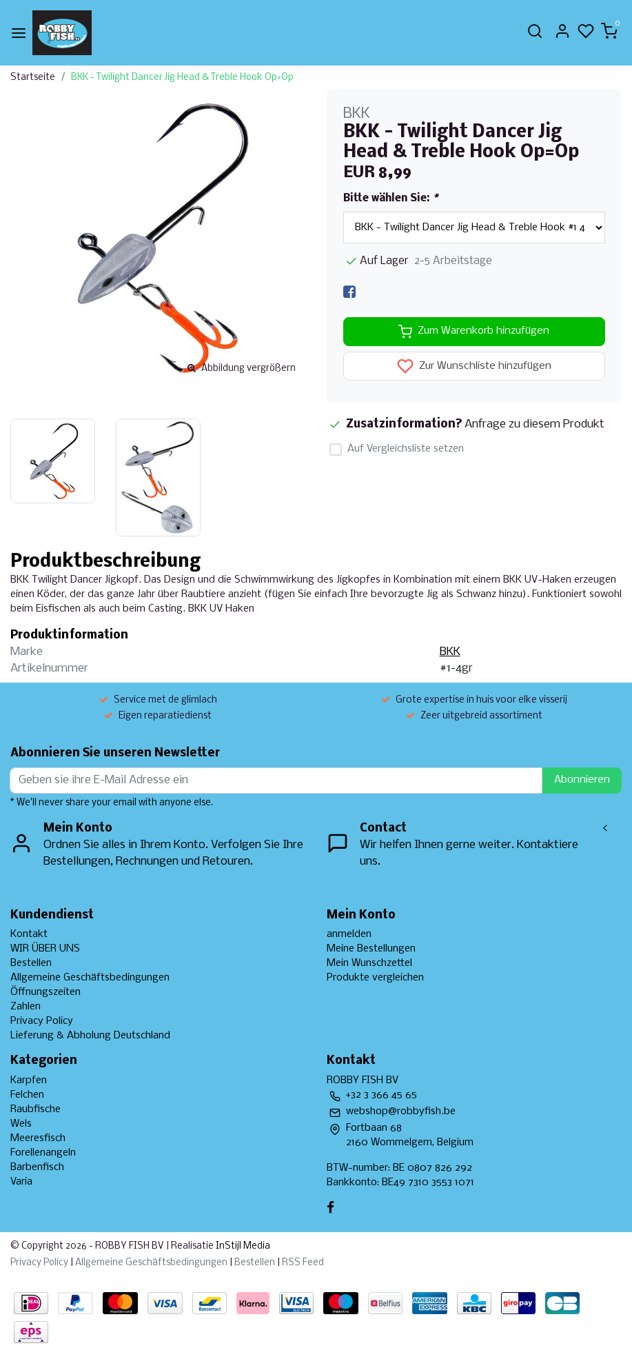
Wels (21, 1123)
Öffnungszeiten (45, 992)
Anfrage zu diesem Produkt (534, 424)
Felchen (27, 1094)
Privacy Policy (41, 1021)
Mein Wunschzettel (369, 963)
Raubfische (35, 1109)
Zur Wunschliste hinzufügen (474, 366)
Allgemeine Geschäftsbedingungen (90, 977)
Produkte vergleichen (375, 977)
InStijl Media (242, 1246)
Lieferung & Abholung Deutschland (90, 1035)
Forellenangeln (43, 1152)
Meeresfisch (37, 1138)
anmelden (349, 934)
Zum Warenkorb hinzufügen (473, 331)
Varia (21, 1181)
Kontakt (29, 934)
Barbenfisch (37, 1167)
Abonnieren (582, 779)
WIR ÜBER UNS (45, 948)
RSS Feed (303, 1263)
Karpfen (28, 1080)
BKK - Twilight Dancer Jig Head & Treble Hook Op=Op (182, 77)
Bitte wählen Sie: (390, 198)
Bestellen (31, 963)
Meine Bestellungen (371, 948)
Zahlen (25, 1006)
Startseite (32, 77)
